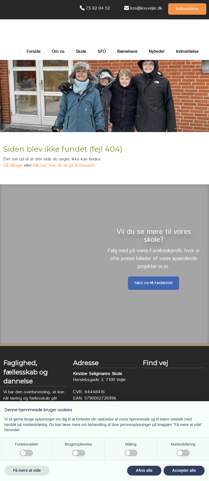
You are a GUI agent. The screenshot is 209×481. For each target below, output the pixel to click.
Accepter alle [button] (184, 470)
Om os (58, 51)
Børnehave (127, 51)
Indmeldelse (187, 51)
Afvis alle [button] (144, 470)
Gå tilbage (13, 165)
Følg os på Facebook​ (153, 283)
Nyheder (157, 51)
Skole (81, 51)
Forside (33, 51)
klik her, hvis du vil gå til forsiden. (64, 165)
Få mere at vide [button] (27, 470)
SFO (101, 51)
